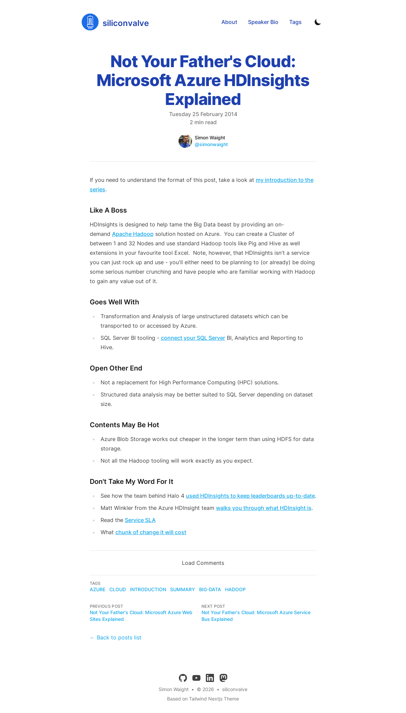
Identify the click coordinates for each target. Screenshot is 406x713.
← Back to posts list (115, 637)
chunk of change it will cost (150, 532)
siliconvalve (234, 689)
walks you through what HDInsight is (264, 507)
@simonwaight (211, 144)
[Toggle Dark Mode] (318, 22)
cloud (117, 589)
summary (182, 589)
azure (97, 589)
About (229, 22)
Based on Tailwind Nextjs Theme (203, 699)
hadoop (235, 589)
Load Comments (203, 562)
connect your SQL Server (193, 337)
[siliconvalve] (115, 21)
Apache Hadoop (133, 233)
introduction (148, 589)
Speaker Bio (263, 22)
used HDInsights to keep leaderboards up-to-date (250, 495)
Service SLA (140, 520)
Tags (295, 22)
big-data (210, 589)
